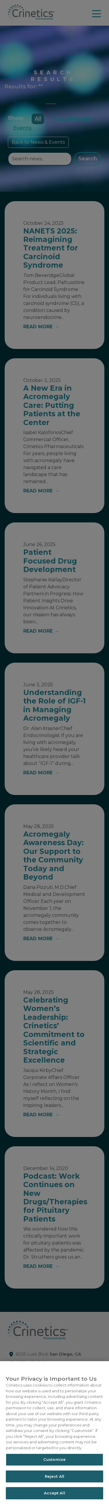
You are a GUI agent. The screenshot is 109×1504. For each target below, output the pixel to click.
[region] (54, 1432)
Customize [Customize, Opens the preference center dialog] (54, 1459)
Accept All (54, 1493)
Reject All (54, 1476)
